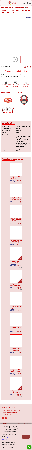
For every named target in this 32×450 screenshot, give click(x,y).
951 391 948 (7, 415)
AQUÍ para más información (7, 438)
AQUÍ (16, 447)
